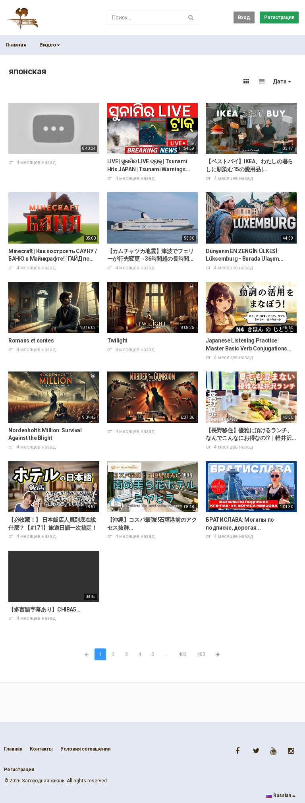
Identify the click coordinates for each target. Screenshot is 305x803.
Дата (282, 81)
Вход (244, 17)
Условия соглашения (85, 749)
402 (182, 654)
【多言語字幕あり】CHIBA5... (44, 609)
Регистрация (279, 17)
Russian (280, 795)
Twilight (117, 340)
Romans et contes (31, 340)
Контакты (41, 749)
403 (201, 654)
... (166, 654)
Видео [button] (49, 45)
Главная (16, 45)
